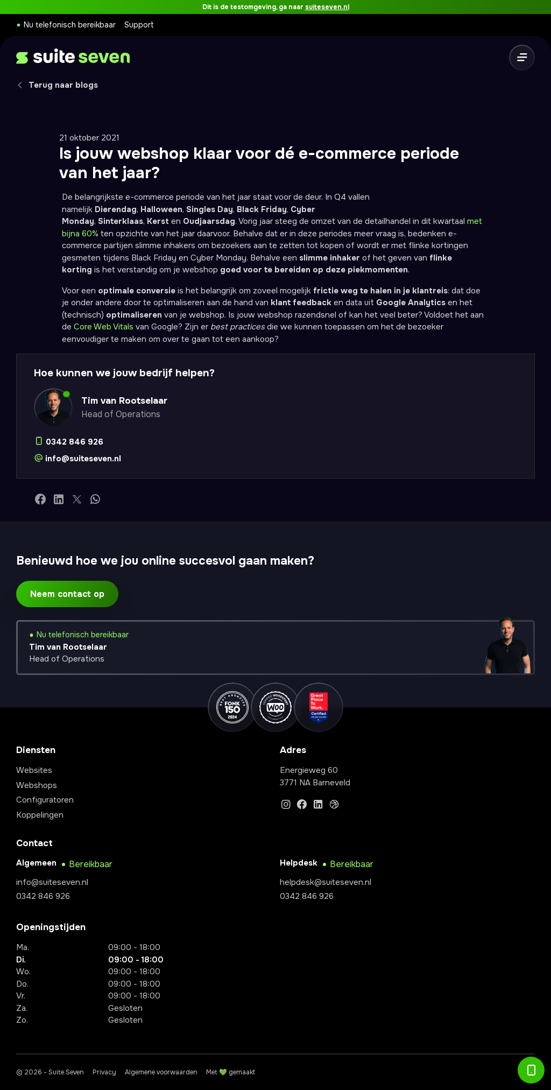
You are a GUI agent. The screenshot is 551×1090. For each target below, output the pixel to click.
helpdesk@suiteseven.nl (325, 882)
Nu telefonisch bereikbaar (70, 25)
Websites (34, 770)
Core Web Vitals (103, 326)
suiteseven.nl (327, 7)
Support (139, 25)
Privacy (104, 1072)
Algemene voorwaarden (161, 1072)
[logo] (73, 57)
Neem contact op (67, 594)
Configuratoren (45, 799)
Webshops (36, 785)
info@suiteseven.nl (52, 882)
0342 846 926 (43, 896)
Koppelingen (39, 815)
